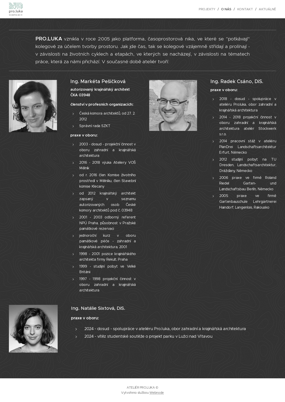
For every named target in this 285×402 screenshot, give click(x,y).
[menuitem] (208, 9)
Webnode (156, 393)
